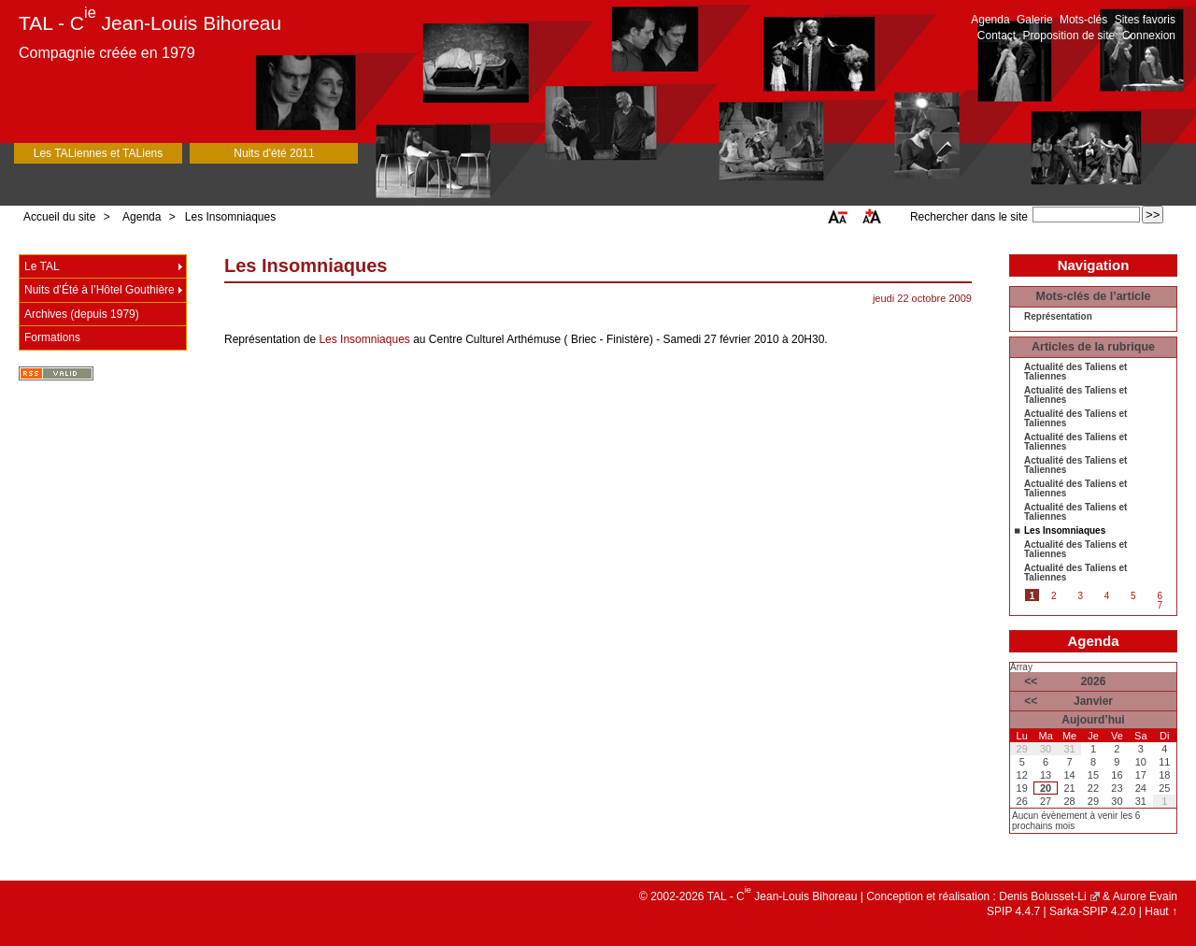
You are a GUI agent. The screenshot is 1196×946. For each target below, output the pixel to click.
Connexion (1148, 35)
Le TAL (42, 266)
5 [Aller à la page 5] (1133, 596)
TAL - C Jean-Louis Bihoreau (150, 23)
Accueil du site (59, 216)
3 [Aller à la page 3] (1080, 596)
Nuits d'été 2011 (274, 153)
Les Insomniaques (230, 216)
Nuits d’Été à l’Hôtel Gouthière (99, 289)
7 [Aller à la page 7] (1159, 605)
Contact (996, 35)
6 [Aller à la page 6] (1159, 596)
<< (1030, 681)
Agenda (990, 19)
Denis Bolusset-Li (1042, 896)
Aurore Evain (1145, 896)
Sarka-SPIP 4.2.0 (1092, 911)
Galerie (1035, 19)
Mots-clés (1083, 19)
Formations (52, 337)
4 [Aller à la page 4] (1107, 596)
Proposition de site (1069, 35)
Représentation (1058, 317)
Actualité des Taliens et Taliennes (1075, 372)
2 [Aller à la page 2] (1054, 596)
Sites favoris (1145, 19)
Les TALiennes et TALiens (99, 153)
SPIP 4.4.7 (1013, 911)
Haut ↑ (1161, 911)
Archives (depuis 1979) (81, 314)
